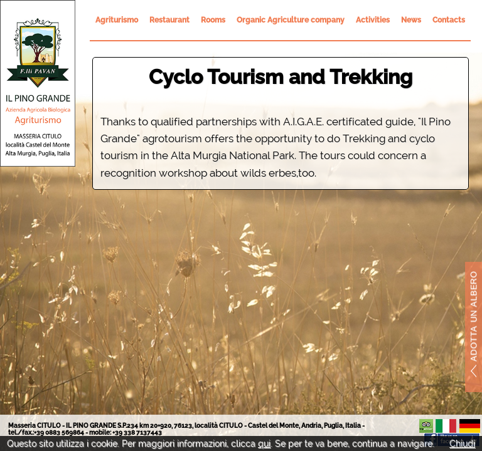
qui (264, 443)
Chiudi (462, 443)
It (446, 426)
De (469, 426)
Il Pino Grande (37, 83)
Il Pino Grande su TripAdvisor (426, 426)
